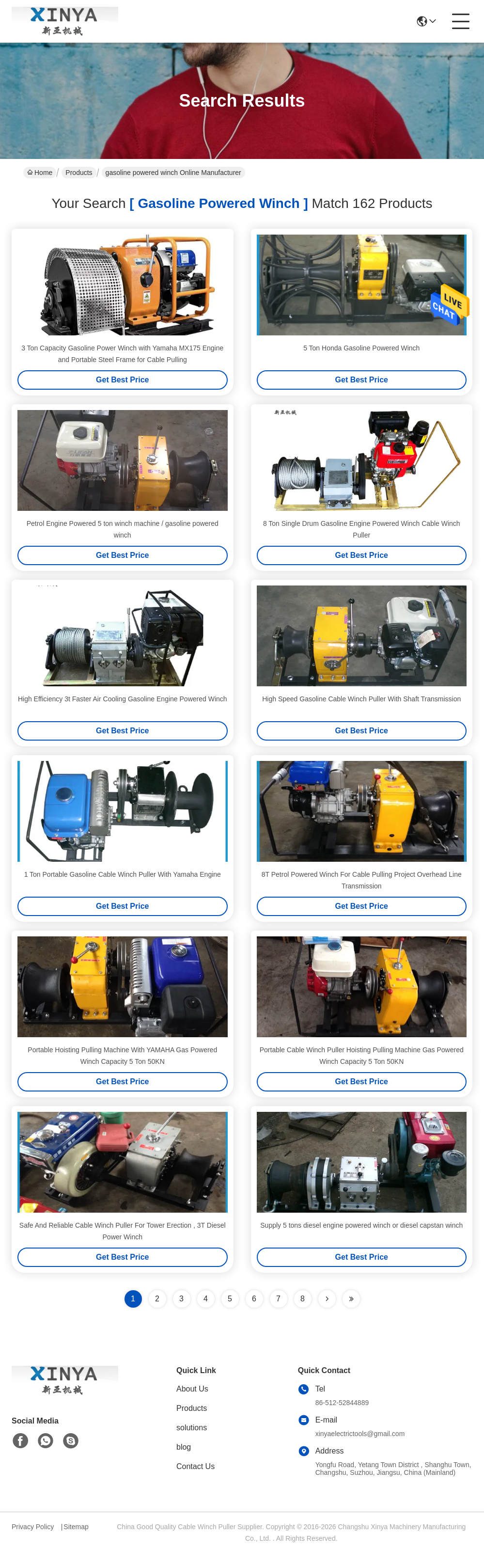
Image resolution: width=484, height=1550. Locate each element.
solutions (191, 1427)
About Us (192, 1389)
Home (39, 172)
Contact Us (195, 1466)
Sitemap (75, 1527)
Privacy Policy (33, 1527)
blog (183, 1447)
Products (78, 172)
